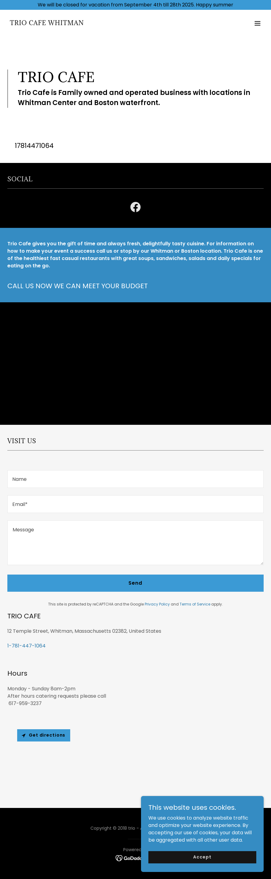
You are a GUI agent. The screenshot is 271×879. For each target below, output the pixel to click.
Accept (202, 857)
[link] (47, 23)
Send (135, 583)
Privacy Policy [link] (157, 604)
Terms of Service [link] (195, 604)
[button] (257, 23)
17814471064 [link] (34, 145)
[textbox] (135, 479)
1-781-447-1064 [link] (26, 645)
